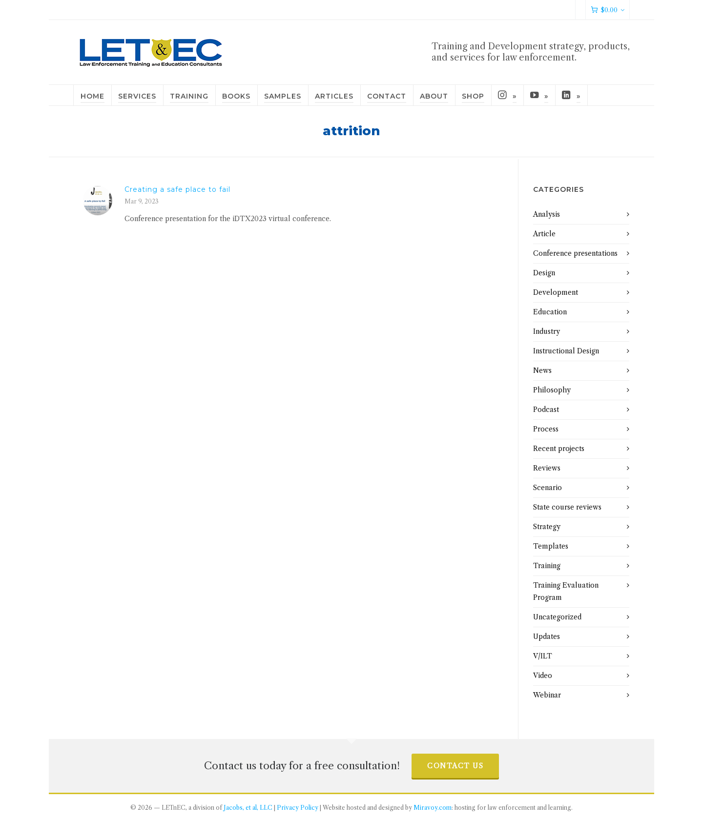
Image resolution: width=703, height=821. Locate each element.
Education (550, 312)
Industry (546, 331)
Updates (546, 636)
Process (545, 429)
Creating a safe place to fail (177, 189)
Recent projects (558, 448)
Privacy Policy (297, 807)
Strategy (546, 526)
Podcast (546, 409)
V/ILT (542, 656)
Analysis (546, 214)
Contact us (455, 765)
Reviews (546, 468)
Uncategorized (557, 617)
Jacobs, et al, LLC (248, 807)
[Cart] (607, 10)
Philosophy (552, 390)
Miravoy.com (433, 807)
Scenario (547, 487)
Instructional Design (566, 351)
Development (555, 292)
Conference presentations (575, 253)
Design (544, 272)
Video (542, 675)
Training (546, 565)
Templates (550, 546)
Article (544, 233)
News (542, 370)
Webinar (547, 695)
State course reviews (567, 507)
